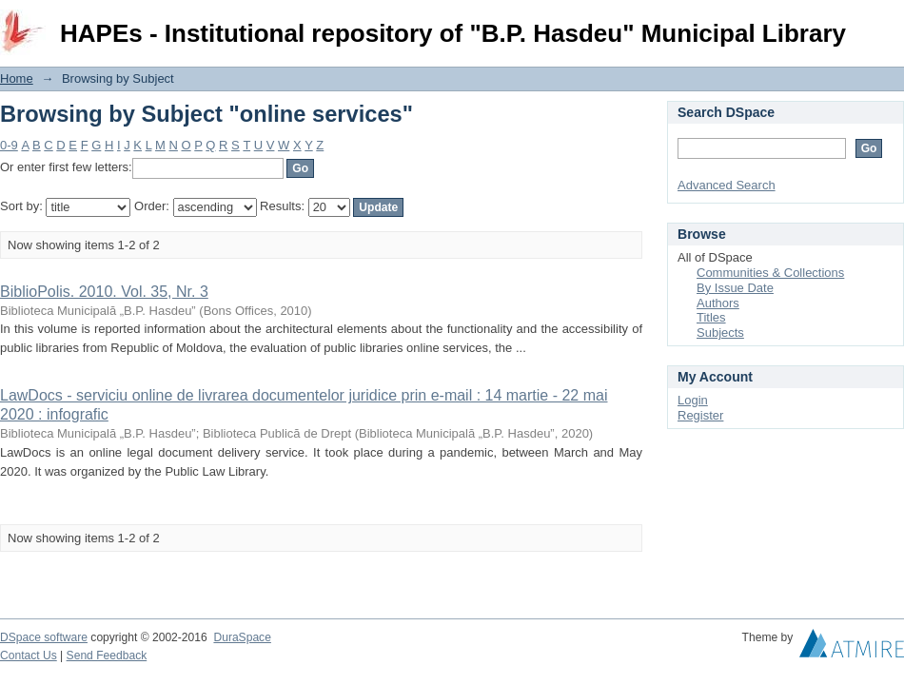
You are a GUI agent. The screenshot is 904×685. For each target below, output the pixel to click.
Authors (718, 303)
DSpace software (44, 637)
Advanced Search (727, 185)
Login (889, 23)
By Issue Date (735, 288)
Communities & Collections (770, 272)
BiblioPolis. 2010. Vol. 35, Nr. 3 (104, 292)
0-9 (9, 145)
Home (16, 78)
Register (700, 415)
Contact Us (28, 655)
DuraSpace (241, 637)
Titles (711, 317)
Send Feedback (107, 655)
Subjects (720, 332)
